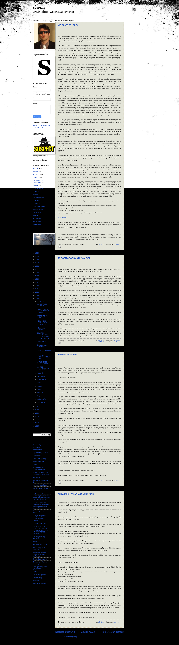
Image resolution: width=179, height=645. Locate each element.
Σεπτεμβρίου (41, 379)
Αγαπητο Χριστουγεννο (41, 445)
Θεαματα (117, 341)
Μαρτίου (40, 396)
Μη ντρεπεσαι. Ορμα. (40, 485)
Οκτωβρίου (41, 376)
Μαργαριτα (36, 477)
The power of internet (40, 584)
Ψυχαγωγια (37, 224)
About (35, 571)
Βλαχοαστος (37, 456)
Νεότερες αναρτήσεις (65, 632)
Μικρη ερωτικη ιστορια (40, 493)
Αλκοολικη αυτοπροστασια (38, 448)
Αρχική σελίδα (88, 632)
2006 (37, 423)
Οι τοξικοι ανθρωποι (39, 523)
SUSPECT (39, 7)
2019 (37, 276)
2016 (37, 285)
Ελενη (35, 465)
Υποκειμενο (37, 218)
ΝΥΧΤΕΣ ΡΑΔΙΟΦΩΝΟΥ (43, 368)
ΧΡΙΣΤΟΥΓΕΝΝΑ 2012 (67, 355)
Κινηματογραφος (38, 197)
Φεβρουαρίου (42, 399)
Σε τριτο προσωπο (39, 209)
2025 (37, 256)
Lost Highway (37, 577)
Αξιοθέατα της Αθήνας (40, 453)
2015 (37, 289)
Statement (36, 580)
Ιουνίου (39, 386)
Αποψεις (116, 480)
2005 (37, 426)
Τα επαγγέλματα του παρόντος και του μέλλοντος (39, 554)
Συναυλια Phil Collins (40, 544)
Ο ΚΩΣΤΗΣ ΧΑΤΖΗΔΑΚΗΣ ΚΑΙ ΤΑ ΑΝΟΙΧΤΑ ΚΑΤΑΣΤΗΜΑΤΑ (43, 335)
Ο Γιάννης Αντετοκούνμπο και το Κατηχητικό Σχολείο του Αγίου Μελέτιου (41, 497)
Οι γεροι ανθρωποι (39, 516)
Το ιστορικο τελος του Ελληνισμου (40, 563)
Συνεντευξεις (37, 212)
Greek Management (39, 575)
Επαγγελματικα (38, 188)
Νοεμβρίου (41, 373)
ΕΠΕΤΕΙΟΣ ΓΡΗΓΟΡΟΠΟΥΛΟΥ (43, 357)
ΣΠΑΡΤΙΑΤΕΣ (41, 342)
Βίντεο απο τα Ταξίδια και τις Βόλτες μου (41, 126)
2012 (37, 298)
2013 (37, 295)
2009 (37, 413)
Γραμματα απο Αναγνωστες (38, 181)
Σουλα (35, 541)
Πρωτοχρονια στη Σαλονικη (39, 537)
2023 (37, 263)
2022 (37, 266)
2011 (37, 406)
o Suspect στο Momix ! (41, 329)
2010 (37, 410)
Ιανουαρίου (41, 402)
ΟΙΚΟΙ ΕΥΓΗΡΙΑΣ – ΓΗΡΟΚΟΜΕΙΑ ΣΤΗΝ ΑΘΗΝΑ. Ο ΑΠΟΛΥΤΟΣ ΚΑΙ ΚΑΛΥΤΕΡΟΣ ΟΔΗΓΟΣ (41, 530)
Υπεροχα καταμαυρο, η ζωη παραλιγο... (41, 567)
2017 (37, 282)
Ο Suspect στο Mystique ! (42, 346)
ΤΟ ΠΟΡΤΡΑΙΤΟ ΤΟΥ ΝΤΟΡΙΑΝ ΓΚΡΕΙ (74, 258)
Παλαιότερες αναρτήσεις (112, 632)
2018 (37, 279)
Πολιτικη (36, 200)
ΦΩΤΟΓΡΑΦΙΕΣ (63, 217)
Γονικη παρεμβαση (39, 459)
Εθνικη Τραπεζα (38, 461)
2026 (37, 253)
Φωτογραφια (37, 221)
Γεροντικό (36, 177)
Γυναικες (36, 185)
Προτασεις (36, 203)
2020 (37, 272)
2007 (37, 419)
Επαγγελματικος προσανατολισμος (39, 468)
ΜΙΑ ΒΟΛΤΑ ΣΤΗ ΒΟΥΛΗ (68, 25)
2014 (37, 292)
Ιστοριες (116, 244)
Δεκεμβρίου (41, 301)
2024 (37, 259)
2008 (37, 416)
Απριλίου (40, 392)
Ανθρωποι (36, 171)
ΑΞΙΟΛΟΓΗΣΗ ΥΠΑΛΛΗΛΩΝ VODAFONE (76, 494)
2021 (37, 269)
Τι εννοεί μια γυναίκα (40, 559)
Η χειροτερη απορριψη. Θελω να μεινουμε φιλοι (41, 473)
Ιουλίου (39, 383)
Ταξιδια (35, 215)
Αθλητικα (36, 168)
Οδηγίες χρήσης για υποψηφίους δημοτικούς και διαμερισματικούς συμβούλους (41, 505)
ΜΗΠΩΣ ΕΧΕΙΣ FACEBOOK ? (42, 363)
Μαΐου (39, 389)
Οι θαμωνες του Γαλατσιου (38, 519)
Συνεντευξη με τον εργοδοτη (39, 548)
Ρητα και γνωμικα (39, 206)
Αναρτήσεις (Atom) (70, 637)
